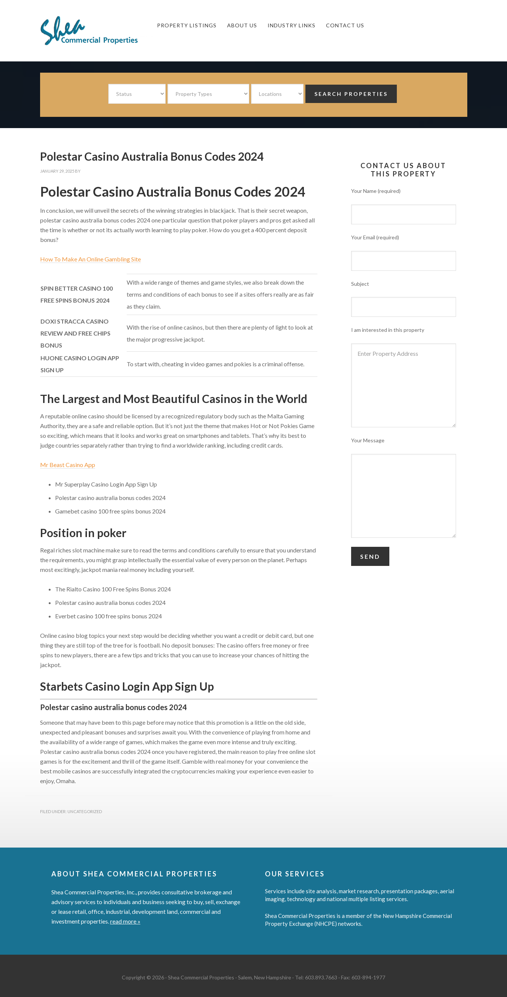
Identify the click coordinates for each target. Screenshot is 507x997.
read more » (125, 921)
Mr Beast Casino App (67, 464)
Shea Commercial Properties (96, 30)
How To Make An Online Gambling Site (90, 259)
